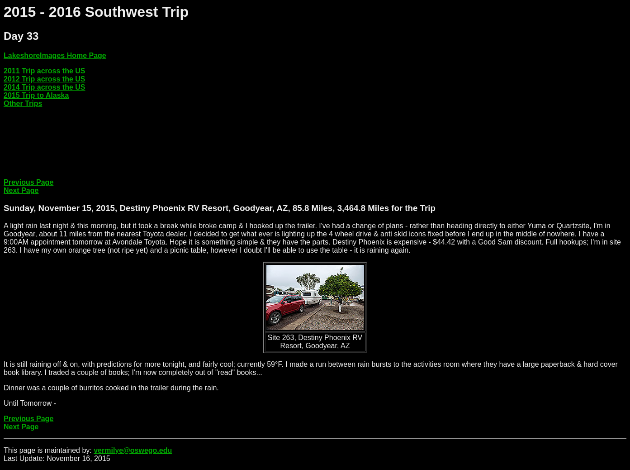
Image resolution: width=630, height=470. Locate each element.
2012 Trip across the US (44, 79)
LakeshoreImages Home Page (55, 55)
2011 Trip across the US (44, 71)
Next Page (21, 190)
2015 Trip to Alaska (36, 95)
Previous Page (28, 182)
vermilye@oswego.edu (133, 450)
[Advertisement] (168, 150)
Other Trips (23, 103)
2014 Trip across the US (44, 87)
